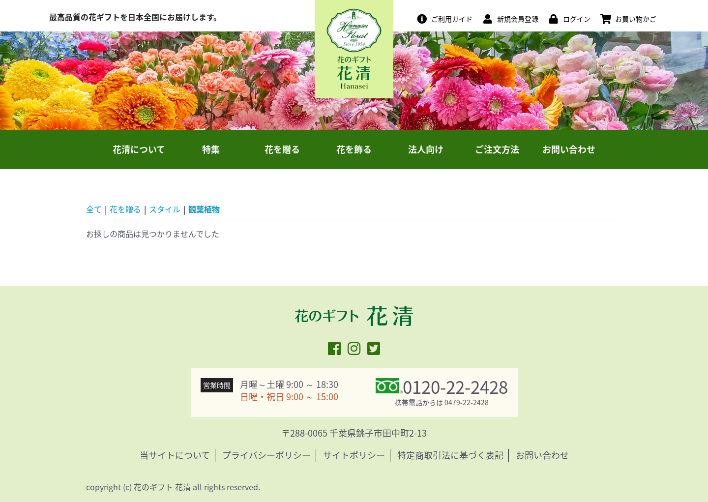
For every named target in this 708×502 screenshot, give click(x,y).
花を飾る (354, 149)
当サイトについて (175, 455)
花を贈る (282, 149)
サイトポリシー (354, 455)
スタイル (164, 209)
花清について (139, 149)
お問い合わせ (568, 149)
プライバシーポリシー (266, 455)
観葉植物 (204, 209)
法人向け (425, 149)
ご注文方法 (497, 149)
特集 (211, 149)
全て (94, 209)
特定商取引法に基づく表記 (450, 455)
